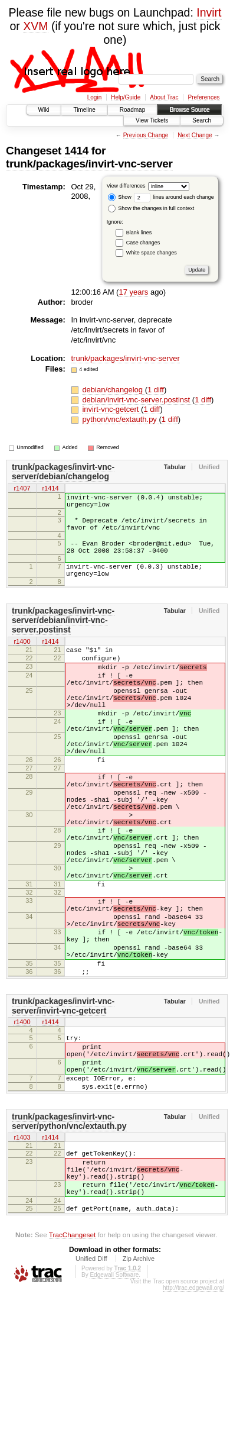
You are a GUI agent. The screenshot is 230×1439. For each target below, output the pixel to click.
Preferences (204, 97)
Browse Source (189, 110)
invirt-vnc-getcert (111, 409)
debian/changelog (113, 389)
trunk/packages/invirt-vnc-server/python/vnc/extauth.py (69, 1227)
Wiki (44, 110)
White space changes (151, 253)
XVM (35, 26)
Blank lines (139, 232)
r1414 (50, 488)
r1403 (22, 1244)
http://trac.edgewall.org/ (193, 1408)
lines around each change (174, 197)
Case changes (143, 243)
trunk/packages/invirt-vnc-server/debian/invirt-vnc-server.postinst (63, 636)
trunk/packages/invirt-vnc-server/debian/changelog (63, 471)
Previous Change (146, 135)
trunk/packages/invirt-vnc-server (89, 163)
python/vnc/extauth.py (120, 419)
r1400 (22, 658)
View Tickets (152, 120)
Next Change (195, 135)
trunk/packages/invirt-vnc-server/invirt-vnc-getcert (63, 1098)
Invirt (208, 12)
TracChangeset (72, 1355)
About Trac (164, 97)
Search (201, 120)
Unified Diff (91, 1379)
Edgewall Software (114, 1395)
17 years (133, 292)
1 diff (155, 389)
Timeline (84, 110)
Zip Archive (139, 1379)
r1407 (22, 488)
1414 (76, 150)
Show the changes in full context (151, 208)
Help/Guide (125, 97)
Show (120, 197)
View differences (126, 186)
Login (94, 97)
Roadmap (132, 110)
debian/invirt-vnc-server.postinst (137, 399)
